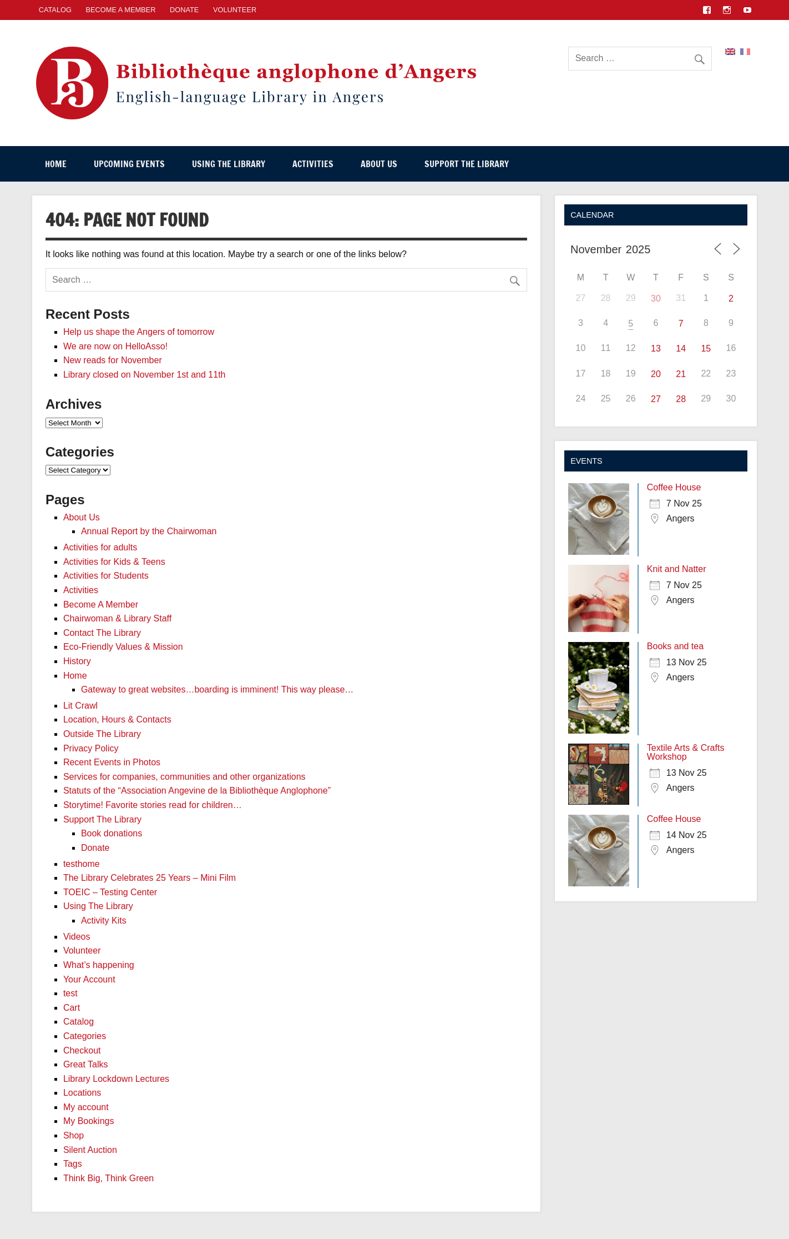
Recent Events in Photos (111, 762)
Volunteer (234, 10)
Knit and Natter (676, 569)
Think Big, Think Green (108, 1178)
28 (681, 399)
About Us (379, 164)
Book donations (111, 833)
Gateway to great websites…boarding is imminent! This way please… (217, 689)
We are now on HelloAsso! (115, 346)
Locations (82, 1092)
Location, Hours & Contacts (117, 719)
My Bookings (88, 1121)
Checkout (82, 1050)
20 (656, 374)
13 (656, 348)
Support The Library (466, 164)
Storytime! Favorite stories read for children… (152, 805)
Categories (84, 1036)
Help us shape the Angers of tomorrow (138, 332)
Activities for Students (106, 575)
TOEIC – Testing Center (110, 892)
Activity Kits (104, 920)
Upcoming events (129, 164)
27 (656, 399)
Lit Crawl (80, 705)
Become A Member (121, 10)
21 (681, 374)
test (70, 993)
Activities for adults (100, 547)
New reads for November (112, 360)
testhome (81, 864)
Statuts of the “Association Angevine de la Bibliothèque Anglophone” (197, 790)
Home (56, 164)
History (77, 661)
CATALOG (55, 10)
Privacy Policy (91, 748)
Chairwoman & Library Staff (117, 618)
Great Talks (85, 1064)
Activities (312, 164)
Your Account (89, 979)
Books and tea (675, 646)
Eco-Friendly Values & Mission (123, 646)
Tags (72, 1163)
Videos (76, 936)
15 (706, 348)
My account (86, 1107)
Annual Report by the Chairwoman (149, 531)
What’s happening (98, 965)
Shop (73, 1135)
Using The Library (228, 164)
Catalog (78, 1021)
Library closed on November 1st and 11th (144, 374)
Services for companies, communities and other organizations (184, 776)
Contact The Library (102, 633)
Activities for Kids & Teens (114, 561)
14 (681, 348)
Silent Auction (90, 1150)
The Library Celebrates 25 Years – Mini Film (149, 877)
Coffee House (674, 487)
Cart (71, 1007)
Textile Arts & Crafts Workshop (686, 752)
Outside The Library (102, 734)
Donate (184, 10)
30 (656, 298)
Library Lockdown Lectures (116, 1079)
